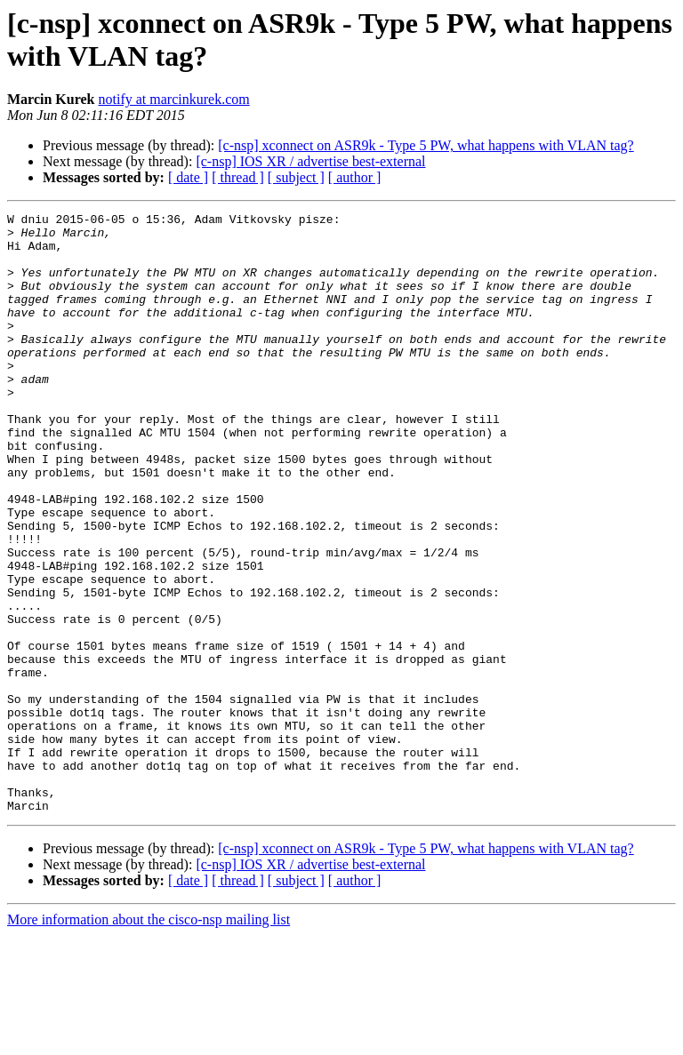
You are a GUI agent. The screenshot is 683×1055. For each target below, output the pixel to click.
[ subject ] (296, 177)
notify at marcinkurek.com (174, 99)
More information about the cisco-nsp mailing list (148, 1039)
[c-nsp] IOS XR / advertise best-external (310, 161)
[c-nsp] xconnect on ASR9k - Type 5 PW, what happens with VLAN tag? (425, 145)
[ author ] (355, 177)
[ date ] (188, 177)
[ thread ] (238, 177)
